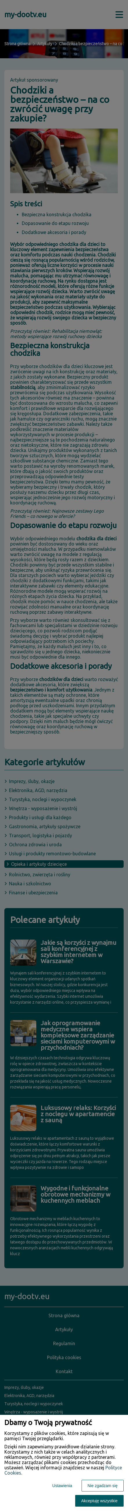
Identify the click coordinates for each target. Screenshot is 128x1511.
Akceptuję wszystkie (99, 1500)
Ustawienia (62, 1485)
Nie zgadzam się (103, 1485)
